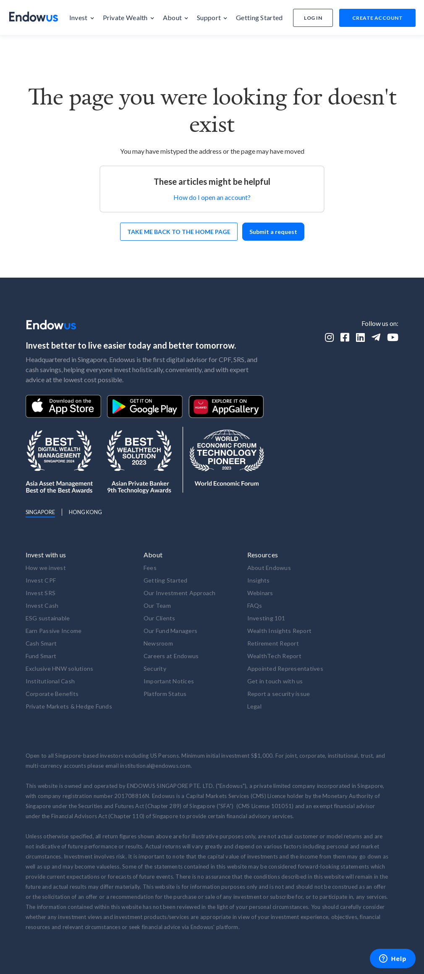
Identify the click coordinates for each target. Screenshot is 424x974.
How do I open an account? (212, 197)
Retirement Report (273, 643)
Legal (254, 706)
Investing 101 (266, 618)
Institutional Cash (50, 681)
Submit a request (273, 231)
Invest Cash (42, 605)
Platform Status (165, 693)
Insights (258, 580)
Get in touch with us (275, 681)
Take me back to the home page (178, 231)
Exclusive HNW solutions (60, 668)
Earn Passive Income (54, 630)
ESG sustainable (48, 618)
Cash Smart (41, 643)
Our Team (157, 605)
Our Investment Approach (180, 592)
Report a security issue (278, 693)
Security (155, 668)
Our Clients (159, 618)
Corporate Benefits (52, 693)
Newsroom (158, 643)
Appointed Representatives (285, 668)
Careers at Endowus (171, 655)
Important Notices (169, 681)
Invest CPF (41, 580)
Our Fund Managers (170, 630)
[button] (82, 17)
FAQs (254, 605)
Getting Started (166, 580)
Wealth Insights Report (279, 630)
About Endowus (269, 567)
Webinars (260, 592)
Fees (150, 567)
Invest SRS (41, 592)
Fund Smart (41, 655)
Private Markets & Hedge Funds (69, 706)
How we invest (46, 567)
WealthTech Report (274, 655)
